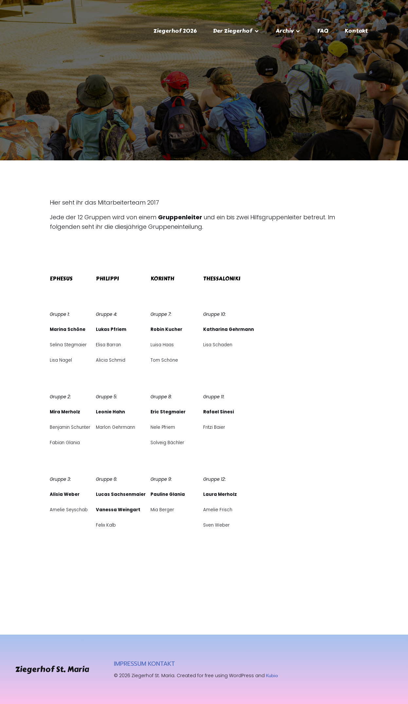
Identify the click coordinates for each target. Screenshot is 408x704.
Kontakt (356, 31)
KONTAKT (161, 663)
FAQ (322, 31)
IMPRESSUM (130, 663)
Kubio (272, 675)
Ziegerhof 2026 (175, 31)
